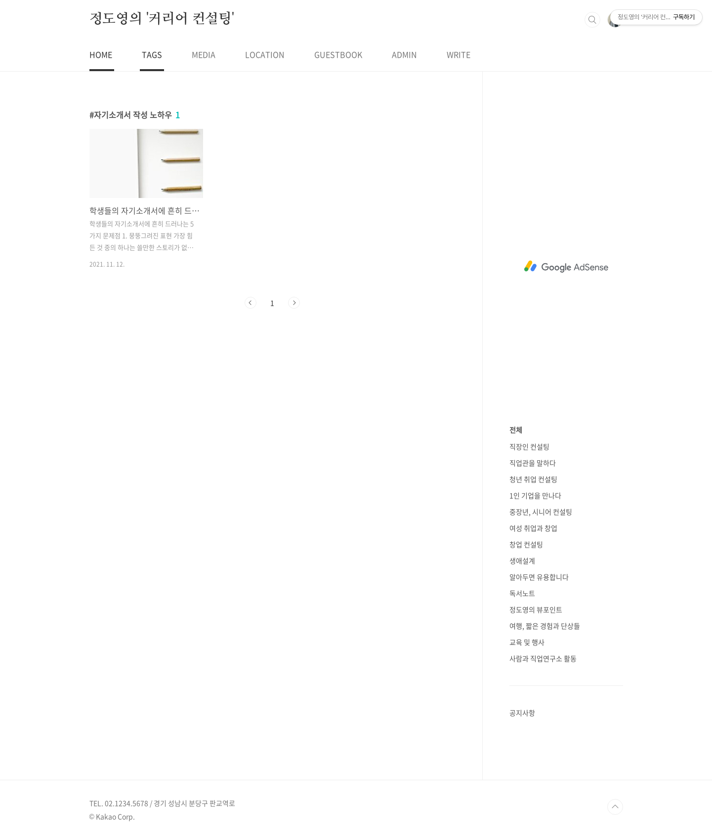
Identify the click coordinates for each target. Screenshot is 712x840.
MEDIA (203, 54)
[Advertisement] (566, 267)
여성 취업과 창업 (533, 528)
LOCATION (265, 54)
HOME (100, 54)
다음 (294, 303)
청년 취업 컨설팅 (533, 479)
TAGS (152, 54)
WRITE (458, 54)
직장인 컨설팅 (529, 446)
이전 (250, 303)
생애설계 (522, 560)
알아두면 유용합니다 (539, 577)
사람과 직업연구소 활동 (543, 658)
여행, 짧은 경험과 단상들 (544, 626)
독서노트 (522, 593)
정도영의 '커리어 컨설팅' (161, 19)
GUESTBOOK (338, 54)
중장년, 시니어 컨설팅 (540, 512)
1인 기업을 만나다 (535, 495)
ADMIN (404, 54)
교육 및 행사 (526, 642)
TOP (615, 807)
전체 (515, 430)
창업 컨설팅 (526, 544)
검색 (592, 19)
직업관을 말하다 (532, 463)
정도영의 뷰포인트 (535, 609)
